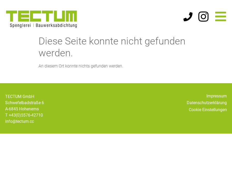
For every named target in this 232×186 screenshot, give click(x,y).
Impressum (216, 96)
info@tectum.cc (19, 121)
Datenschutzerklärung (207, 102)
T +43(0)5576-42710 (24, 115)
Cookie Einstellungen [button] (208, 109)
